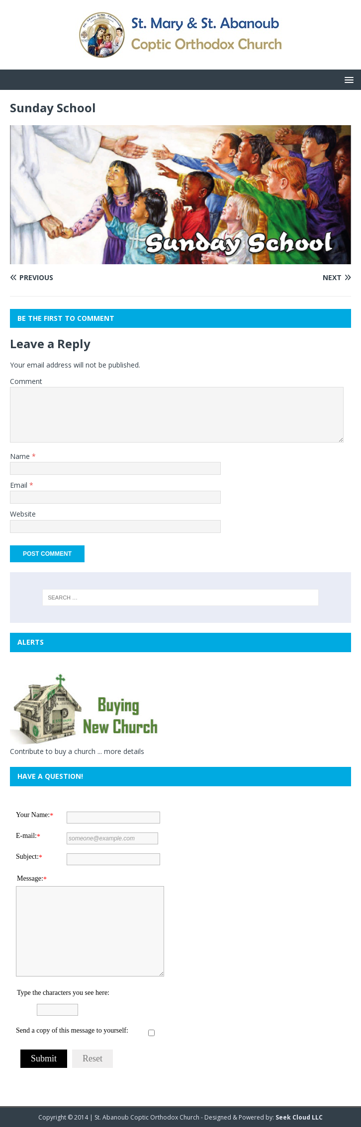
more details (124, 751)
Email (19, 485)
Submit (44, 1058)
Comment (26, 381)
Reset (92, 1058)
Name (21, 456)
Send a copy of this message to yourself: (72, 1030)
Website (23, 514)
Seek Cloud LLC (299, 1117)
